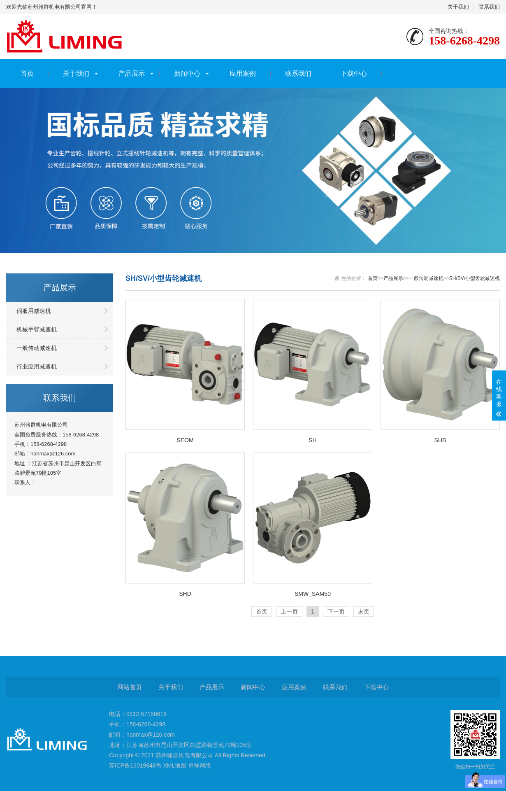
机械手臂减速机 (36, 329)
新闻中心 (187, 73)
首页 (27, 73)
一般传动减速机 (36, 348)
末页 (363, 611)
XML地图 (175, 765)
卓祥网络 (199, 765)
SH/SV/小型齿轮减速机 (474, 278)
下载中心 (354, 73)
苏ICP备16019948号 (135, 765)
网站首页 (129, 687)
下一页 (336, 611)
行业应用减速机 (36, 366)
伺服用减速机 (33, 311)
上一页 (289, 611)
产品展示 (131, 73)
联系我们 (489, 7)
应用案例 (243, 73)
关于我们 (458, 7)
